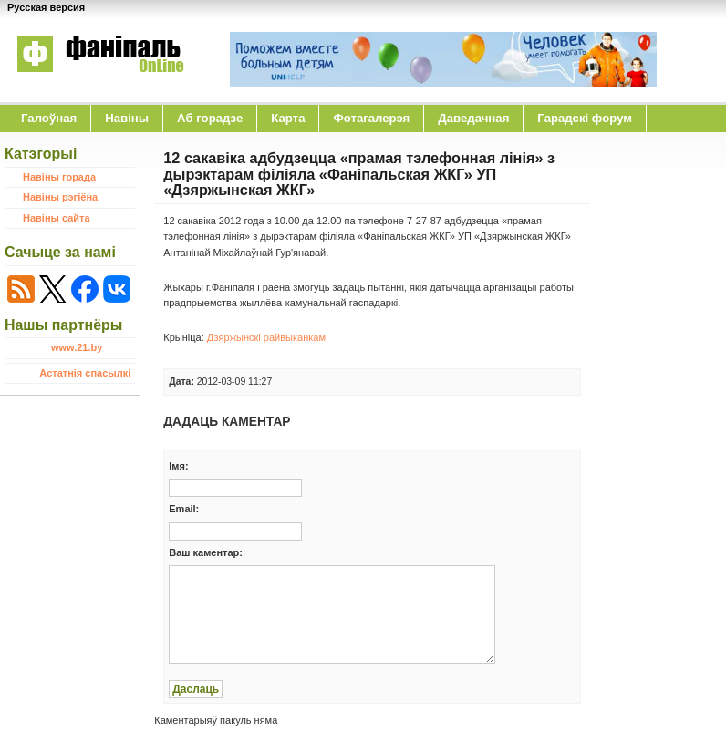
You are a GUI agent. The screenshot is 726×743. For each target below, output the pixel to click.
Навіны (127, 118)
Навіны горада (59, 176)
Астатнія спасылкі (84, 372)
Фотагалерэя (371, 118)
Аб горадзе (210, 118)
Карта (288, 118)
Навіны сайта (56, 217)
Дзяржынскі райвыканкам (266, 337)
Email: (184, 508)
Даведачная (473, 118)
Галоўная (49, 118)
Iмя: (178, 465)
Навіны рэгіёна (60, 196)
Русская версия (46, 7)
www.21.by (76, 347)
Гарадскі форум (584, 118)
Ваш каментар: (206, 552)
